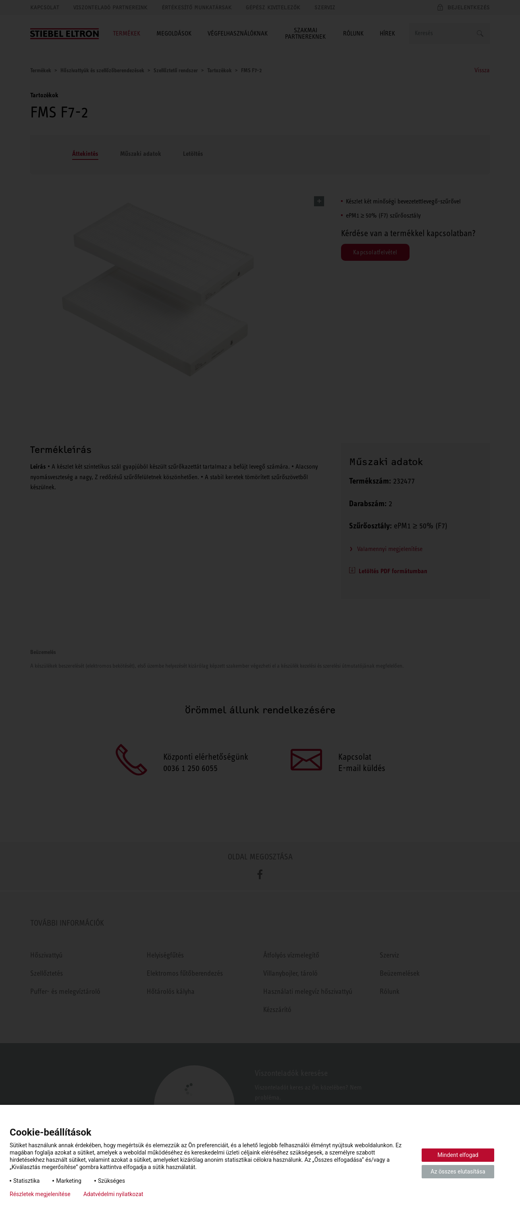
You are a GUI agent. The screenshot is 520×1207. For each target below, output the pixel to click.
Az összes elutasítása (458, 1171)
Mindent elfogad (457, 1155)
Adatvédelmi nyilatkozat (113, 1194)
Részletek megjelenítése (40, 1194)
